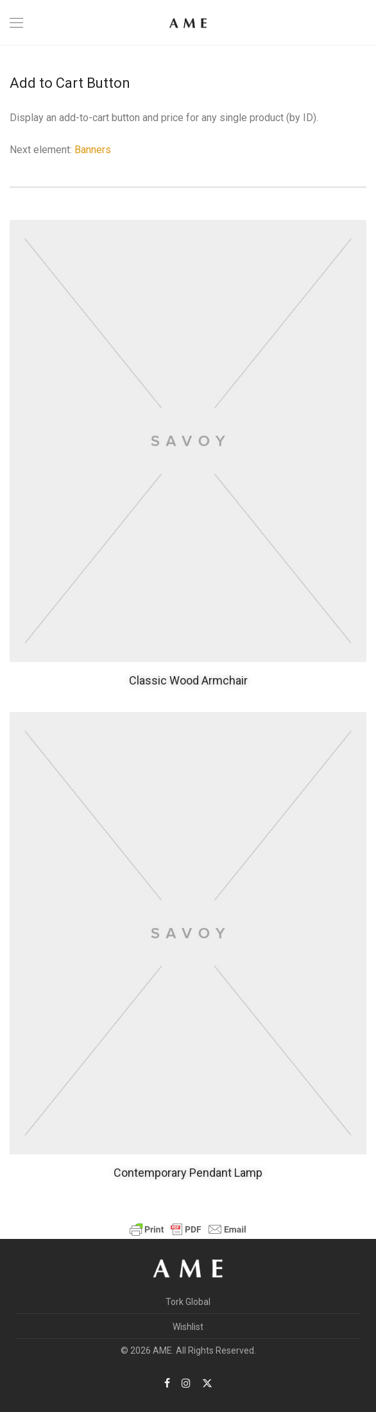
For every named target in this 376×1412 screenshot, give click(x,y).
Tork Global (188, 1302)
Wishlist (188, 1327)
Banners (92, 150)
